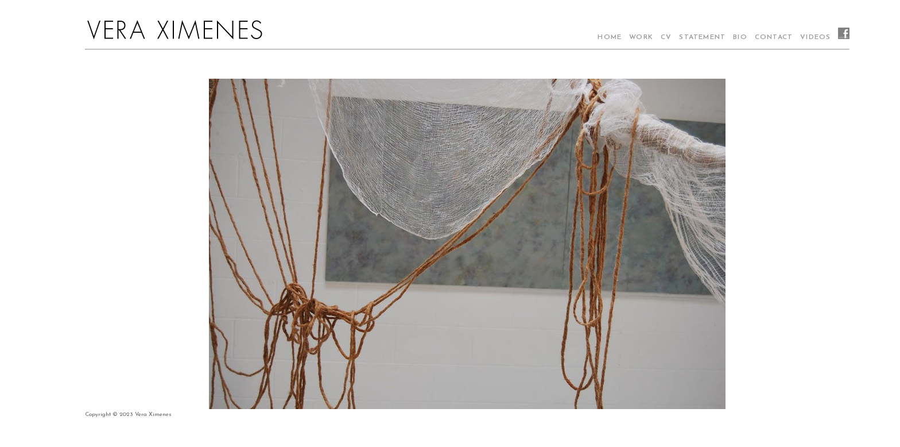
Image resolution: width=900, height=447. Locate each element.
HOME (610, 37)
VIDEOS (815, 37)
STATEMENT (702, 37)
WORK (641, 37)
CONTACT (774, 37)
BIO (740, 37)
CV (666, 37)
